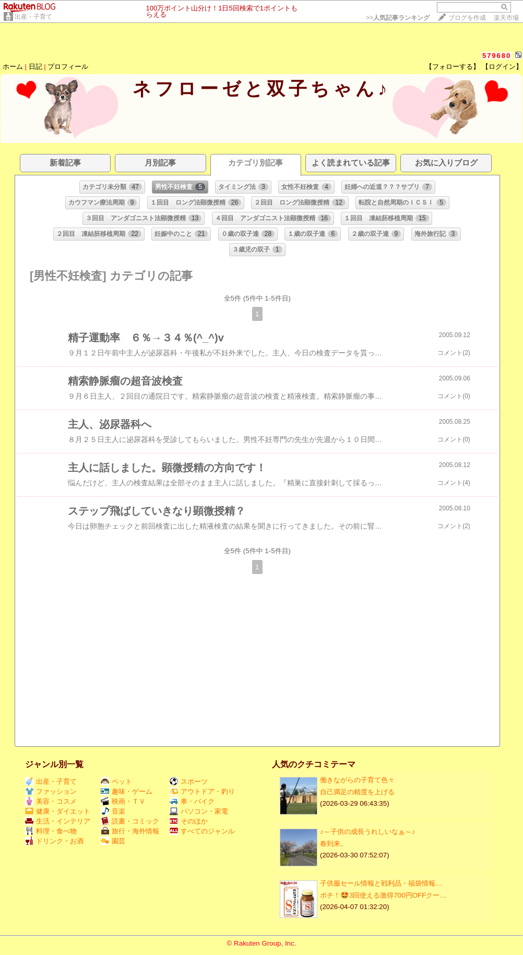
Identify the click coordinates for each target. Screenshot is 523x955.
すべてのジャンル (202, 831)
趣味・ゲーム (126, 791)
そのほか (189, 821)
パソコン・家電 (199, 811)
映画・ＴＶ (123, 801)
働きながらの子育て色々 (357, 780)
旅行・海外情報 (130, 831)
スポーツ (189, 781)
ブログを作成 (467, 17)
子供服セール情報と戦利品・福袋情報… (381, 883)
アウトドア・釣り (202, 791)
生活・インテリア (57, 821)
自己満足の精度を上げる (357, 792)
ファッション (51, 791)
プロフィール (67, 66)
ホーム (13, 66)
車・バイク (192, 801)
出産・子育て (33, 16)
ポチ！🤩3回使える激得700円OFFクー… (383, 895)
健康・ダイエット (57, 811)
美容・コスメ (51, 801)
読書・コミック (130, 821)
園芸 (113, 841)
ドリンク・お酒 (54, 841)
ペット (116, 781)
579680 (496, 55)
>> (398, 17)
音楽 (113, 811)
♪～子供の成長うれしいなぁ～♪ (367, 831)
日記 (35, 66)
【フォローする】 (452, 66)
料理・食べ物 (51, 831)
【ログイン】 (502, 66)
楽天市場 (506, 17)
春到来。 (333, 843)
